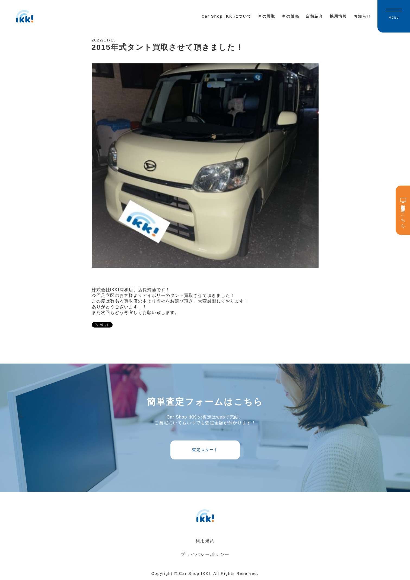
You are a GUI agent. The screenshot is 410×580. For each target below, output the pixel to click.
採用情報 (338, 16)
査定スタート (205, 450)
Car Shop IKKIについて (227, 16)
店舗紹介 (314, 16)
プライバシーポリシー (205, 554)
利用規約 (205, 541)
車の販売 (290, 16)
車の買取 (266, 16)
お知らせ (362, 16)
